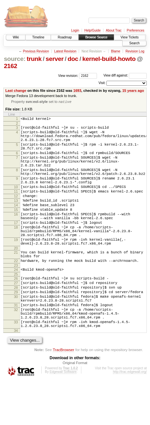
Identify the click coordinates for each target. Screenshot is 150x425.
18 (16, 251)
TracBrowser (63, 394)
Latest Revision (65, 51)
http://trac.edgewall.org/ (130, 416)
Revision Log (135, 51)
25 (16, 307)
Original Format (75, 407)
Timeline (38, 37)
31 (16, 344)
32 (16, 349)
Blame (115, 51)
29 (16, 328)
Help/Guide (92, 30)
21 (16, 281)
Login (75, 30)
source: (14, 58)
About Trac (113, 30)
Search (134, 43)
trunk (34, 58)
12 (16, 213)
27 (16, 317)
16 (16, 235)
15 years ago (133, 90)
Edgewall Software (62, 416)
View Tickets (130, 37)
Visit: (102, 83)
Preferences (135, 30)
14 (16, 224)
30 (16, 333)
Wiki (16, 37)
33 (16, 365)
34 (16, 375)
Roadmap (65, 37)
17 (16, 246)
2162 (10, 66)
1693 (77, 90)
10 (16, 202)
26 (16, 311)
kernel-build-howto (109, 58)
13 (16, 219)
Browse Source (96, 37)
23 (16, 297)
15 (16, 230)
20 (16, 277)
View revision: (68, 75)
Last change (16, 90)
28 (16, 322)
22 (16, 292)
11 (16, 208)
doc (73, 58)
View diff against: (125, 75)
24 (16, 302)
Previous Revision (36, 51)
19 (16, 267)
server (54, 58)
